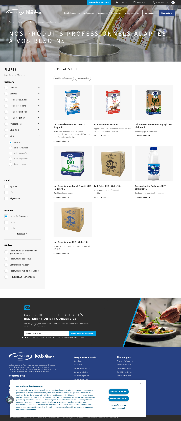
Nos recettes (116, 13)
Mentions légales (28, 418)
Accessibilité (114, 418)
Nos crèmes (78, 361)
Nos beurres (78, 365)
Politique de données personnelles (48, 418)
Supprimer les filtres (14, 75)
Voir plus (22, 234)
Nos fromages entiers (81, 379)
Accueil (11, 22)
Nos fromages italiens (81, 372)
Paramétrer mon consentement (118, 406)
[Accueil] (23, 12)
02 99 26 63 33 (14, 380)
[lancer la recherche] (173, 2)
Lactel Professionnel (124, 368)
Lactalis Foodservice (72, 13)
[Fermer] (140, 384)
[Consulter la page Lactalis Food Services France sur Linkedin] (121, 2)
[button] (10, 400)
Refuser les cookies (118, 398)
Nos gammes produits (85, 357)
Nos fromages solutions (82, 368)
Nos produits (103, 13)
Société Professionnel (124, 372)
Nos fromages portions (81, 376)
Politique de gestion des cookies (73, 418)
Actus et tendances (131, 13)
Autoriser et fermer (118, 392)
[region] (78, 398)
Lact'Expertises (88, 13)
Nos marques (124, 357)
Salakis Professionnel (124, 376)
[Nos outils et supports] (99, 2)
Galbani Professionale (124, 365)
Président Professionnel (125, 361)
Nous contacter (167, 13)
